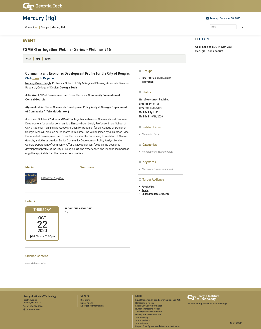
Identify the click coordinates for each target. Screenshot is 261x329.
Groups (45, 27)
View (28, 58)
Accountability (142, 320)
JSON (48, 58)
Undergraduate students (155, 194)
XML (38, 58)
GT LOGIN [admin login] (237, 323)
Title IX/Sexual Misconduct (148, 311)
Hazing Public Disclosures (148, 314)
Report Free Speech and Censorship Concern (158, 326)
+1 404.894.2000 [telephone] (34, 306)
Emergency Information (92, 306)
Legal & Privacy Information (148, 306)
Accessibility (141, 317)
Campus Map (33, 309)
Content (29, 27)
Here (35, 78)
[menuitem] (45, 27)
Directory (85, 300)
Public (145, 190)
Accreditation (142, 323)
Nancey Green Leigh (38, 83)
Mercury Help (59, 27)
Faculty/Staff (149, 186)
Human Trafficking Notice (147, 309)
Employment (86, 303)
